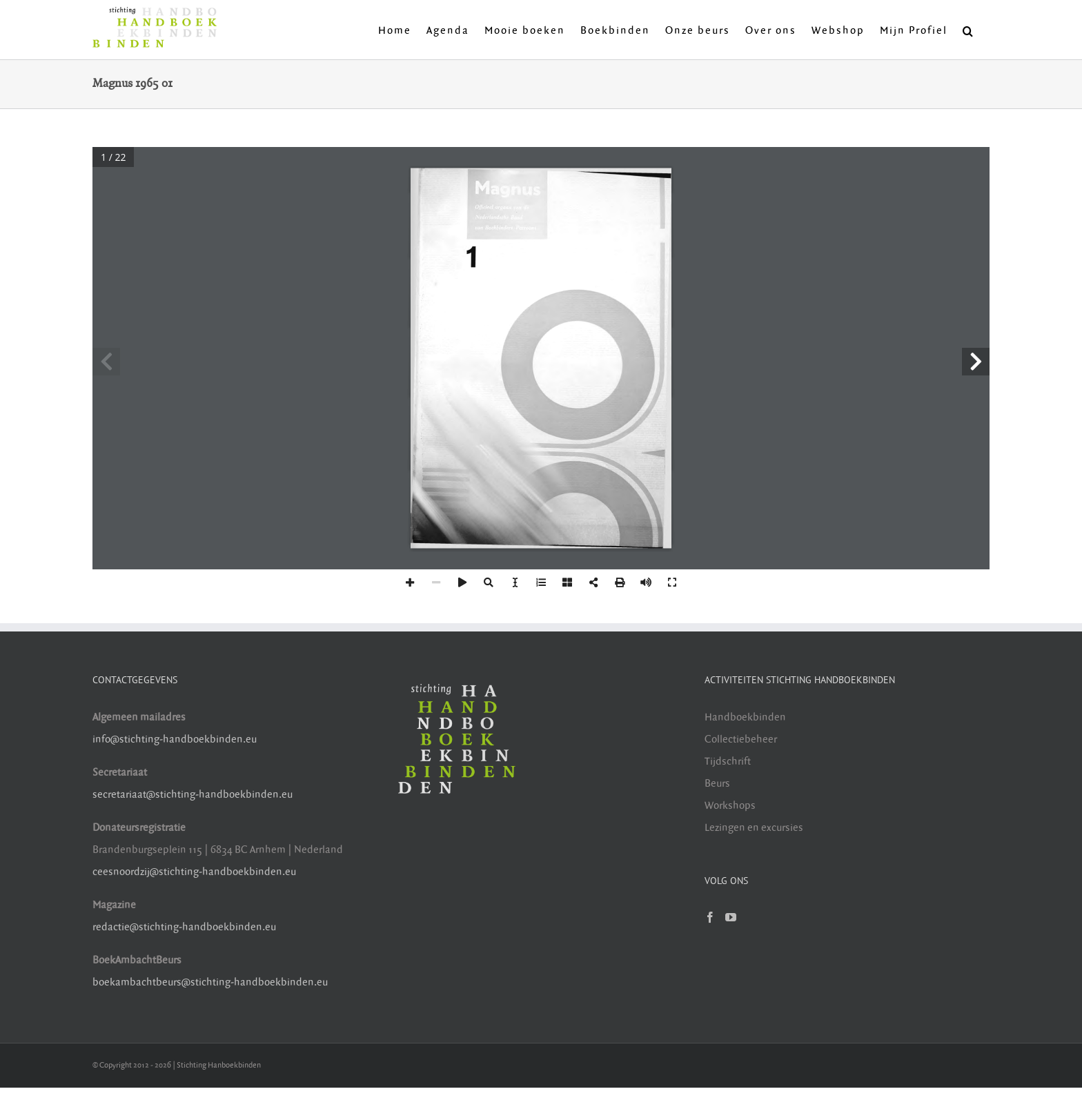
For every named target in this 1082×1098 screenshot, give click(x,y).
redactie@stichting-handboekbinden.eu (184, 927)
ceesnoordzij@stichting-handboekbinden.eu (194, 872)
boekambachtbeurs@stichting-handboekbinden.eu (210, 982)
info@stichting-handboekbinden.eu (174, 739)
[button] (968, 29)
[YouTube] (730, 917)
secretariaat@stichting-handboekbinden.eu (192, 794)
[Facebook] (710, 917)
